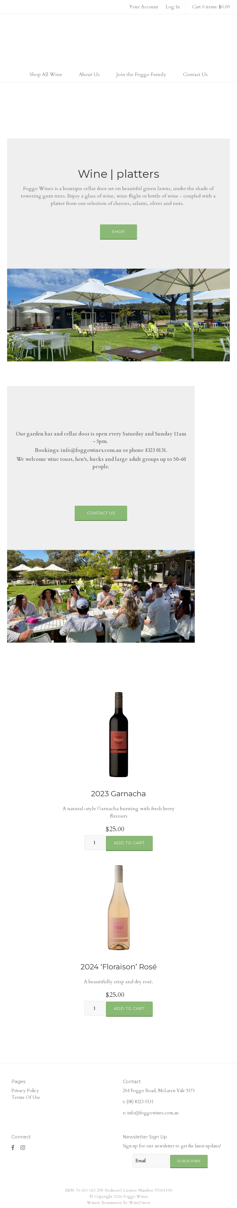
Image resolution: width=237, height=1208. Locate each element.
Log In (173, 7)
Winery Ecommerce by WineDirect (118, 1203)
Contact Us (195, 74)
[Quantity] (94, 842)
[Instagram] (22, 1147)
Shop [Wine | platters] (118, 231)
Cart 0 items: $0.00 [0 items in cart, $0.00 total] (211, 7)
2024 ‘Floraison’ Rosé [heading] (119, 966)
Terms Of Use (25, 1097)
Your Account (143, 7)
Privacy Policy (25, 1091)
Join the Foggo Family (141, 74)
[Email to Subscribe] (150, 1161)
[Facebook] (13, 1147)
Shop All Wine (46, 74)
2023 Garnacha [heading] (118, 793)
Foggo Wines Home (118, 41)
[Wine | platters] (118, 315)
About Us (89, 74)
